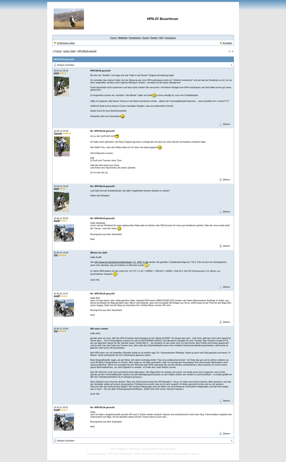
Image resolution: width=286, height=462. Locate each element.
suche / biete (69, 51)
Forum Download (162, 454)
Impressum (170, 38)
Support (195, 454)
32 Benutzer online (66, 43)
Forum (113, 38)
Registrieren (135, 38)
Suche (146, 38)
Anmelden (227, 43)
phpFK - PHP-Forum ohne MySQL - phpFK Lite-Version (126, 454)
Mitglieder (123, 38)
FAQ (161, 38)
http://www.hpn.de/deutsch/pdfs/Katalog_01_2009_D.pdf (121, 262)
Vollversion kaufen (181, 454)
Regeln (154, 38)
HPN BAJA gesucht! (87, 51)
